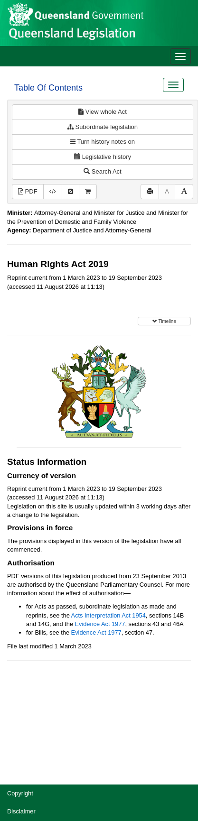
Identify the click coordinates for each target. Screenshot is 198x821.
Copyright (20, 793)
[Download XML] (52, 192)
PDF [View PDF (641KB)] (28, 191)
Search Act (102, 171)
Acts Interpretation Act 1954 (108, 615)
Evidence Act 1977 (100, 623)
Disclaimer (21, 811)
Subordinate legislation (102, 126)
